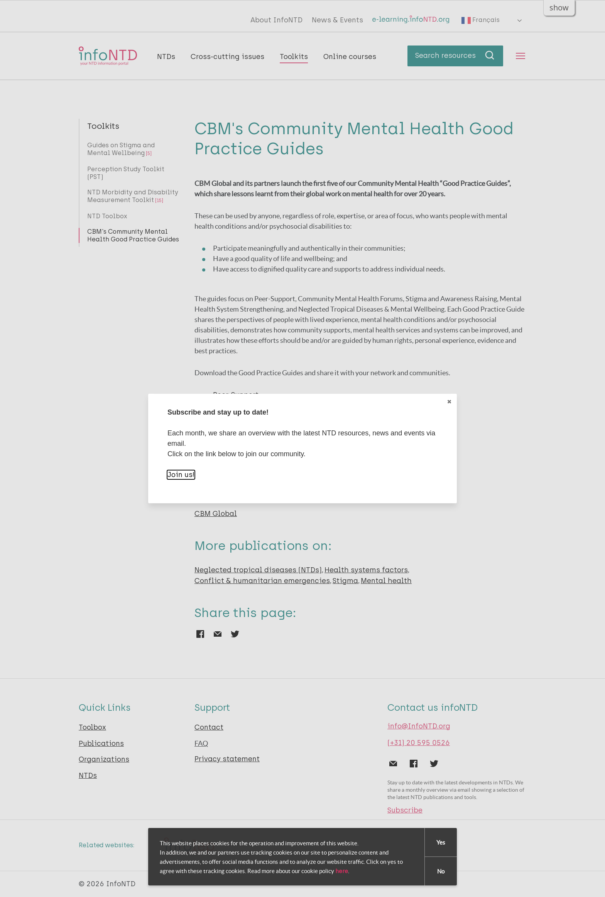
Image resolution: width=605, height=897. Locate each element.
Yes (440, 842)
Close (448, 401)
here (341, 871)
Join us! (180, 474)
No (440, 871)
